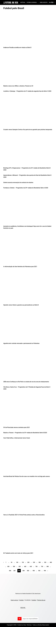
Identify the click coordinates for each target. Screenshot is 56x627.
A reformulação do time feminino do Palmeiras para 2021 (20, 266)
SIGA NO (23, 607)
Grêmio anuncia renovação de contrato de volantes (18, 182)
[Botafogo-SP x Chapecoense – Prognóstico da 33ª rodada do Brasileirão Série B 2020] (28, 150)
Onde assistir (43, 2)
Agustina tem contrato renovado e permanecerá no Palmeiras (21, 343)
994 (45, 570)
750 (42, 566)
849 (24, 570)
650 (31, 566)
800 (48, 566)
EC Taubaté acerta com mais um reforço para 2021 (18, 553)
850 (28, 570)
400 (51, 562)
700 (36, 566)
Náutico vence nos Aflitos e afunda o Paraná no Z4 (18, 86)
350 (45, 562)
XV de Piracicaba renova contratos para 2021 (16, 427)
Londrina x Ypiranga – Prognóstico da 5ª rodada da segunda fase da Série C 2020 (27, 91)
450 (8, 566)
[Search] (52, 2)
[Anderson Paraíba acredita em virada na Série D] (28, 29)
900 (34, 570)
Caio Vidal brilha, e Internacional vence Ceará (16, 438)
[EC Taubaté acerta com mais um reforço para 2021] (28, 535)
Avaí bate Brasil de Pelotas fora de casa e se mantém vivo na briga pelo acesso (26, 476)
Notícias (22, 2)
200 (28, 562)
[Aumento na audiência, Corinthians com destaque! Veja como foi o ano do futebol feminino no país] (28, 208)
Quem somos (14, 600)
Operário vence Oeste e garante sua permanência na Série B (21, 305)
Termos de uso (41, 600)
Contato (21, 600)
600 (25, 566)
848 (19, 570)
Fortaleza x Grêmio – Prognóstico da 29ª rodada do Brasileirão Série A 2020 (25, 188)
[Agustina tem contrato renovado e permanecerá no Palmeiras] (28, 325)
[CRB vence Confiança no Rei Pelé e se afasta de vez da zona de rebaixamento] (28, 364)
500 (14, 566)
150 (23, 562)
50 (11, 562)
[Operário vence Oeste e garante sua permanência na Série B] (28, 287)
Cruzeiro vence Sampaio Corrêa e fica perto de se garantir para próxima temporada (27, 129)
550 (20, 566)
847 (15, 570)
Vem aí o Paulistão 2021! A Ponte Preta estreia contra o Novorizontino (24, 515)
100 (17, 562)
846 (10, 570)
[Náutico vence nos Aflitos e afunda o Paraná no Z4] (28, 68)
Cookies (34, 600)
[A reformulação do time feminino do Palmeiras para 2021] (28, 249)
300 (40, 562)
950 (39, 570)
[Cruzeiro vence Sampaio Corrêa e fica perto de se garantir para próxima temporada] (28, 112)
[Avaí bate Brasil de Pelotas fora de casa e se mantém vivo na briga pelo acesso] (28, 458)
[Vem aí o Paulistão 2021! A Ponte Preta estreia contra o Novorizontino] (28, 497)
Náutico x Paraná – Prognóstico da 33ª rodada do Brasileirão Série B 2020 (25, 432)
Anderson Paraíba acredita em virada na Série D (17, 47)
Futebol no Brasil (33, 2)
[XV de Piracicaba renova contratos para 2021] (28, 409)
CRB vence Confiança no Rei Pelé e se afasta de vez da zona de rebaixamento (26, 381)
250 (34, 562)
